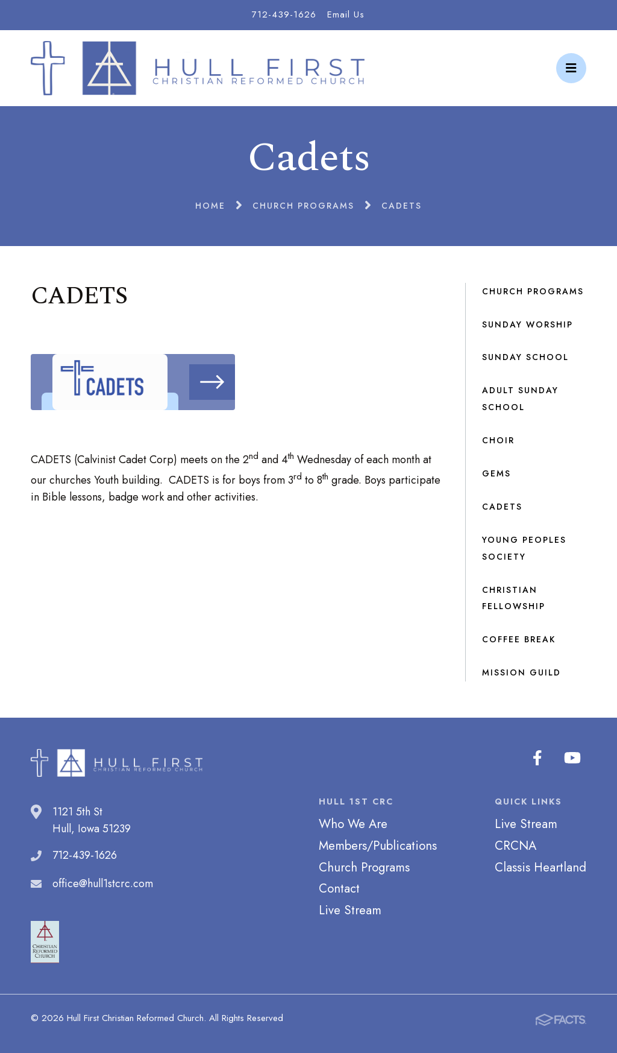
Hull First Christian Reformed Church (198, 68)
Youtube (573, 758)
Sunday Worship (527, 324)
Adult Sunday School (520, 398)
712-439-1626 (284, 14)
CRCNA (515, 845)
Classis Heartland (540, 867)
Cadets (502, 507)
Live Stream (350, 910)
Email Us (346, 14)
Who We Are (353, 824)
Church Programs (533, 291)
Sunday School (525, 357)
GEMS (496, 473)
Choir (498, 440)
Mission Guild (521, 672)
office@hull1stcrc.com (102, 883)
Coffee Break (519, 639)
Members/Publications (378, 845)
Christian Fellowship (513, 598)
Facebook (540, 758)
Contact (339, 888)
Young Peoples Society (524, 548)
